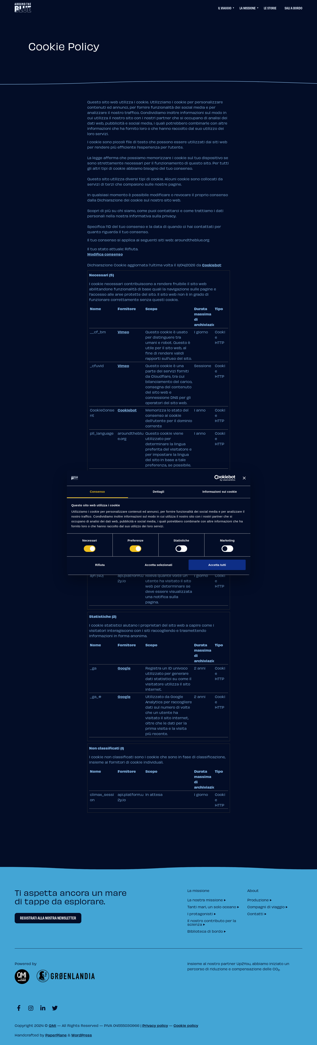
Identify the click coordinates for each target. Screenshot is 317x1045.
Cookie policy (185, 1025)
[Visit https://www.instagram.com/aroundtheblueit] (31, 1007)
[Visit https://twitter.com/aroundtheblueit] (55, 1007)
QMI (52, 1025)
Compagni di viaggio (266, 906)
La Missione (248, 8)
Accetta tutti (217, 565)
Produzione (258, 899)
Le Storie (270, 8)
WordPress (81, 1035)
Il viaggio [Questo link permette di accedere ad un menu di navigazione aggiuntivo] (224, 8)
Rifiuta (100, 565)
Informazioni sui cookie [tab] (219, 491)
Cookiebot (211, 265)
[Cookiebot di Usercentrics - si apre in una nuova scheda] (217, 478)
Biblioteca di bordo (205, 930)
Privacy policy (155, 1025)
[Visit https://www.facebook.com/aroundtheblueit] (19, 1007)
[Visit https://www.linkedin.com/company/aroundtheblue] (43, 1007)
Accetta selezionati (158, 565)
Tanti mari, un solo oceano (211, 906)
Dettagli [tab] (158, 491)
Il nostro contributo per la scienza (211, 922)
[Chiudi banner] (244, 478)
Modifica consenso (105, 254)
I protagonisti (200, 913)
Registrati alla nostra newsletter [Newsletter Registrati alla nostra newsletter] (48, 917)
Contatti (255, 913)
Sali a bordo (293, 8)
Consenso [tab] (97, 491)
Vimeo (123, 331)
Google (124, 668)
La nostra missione (205, 899)
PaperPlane (56, 1035)
